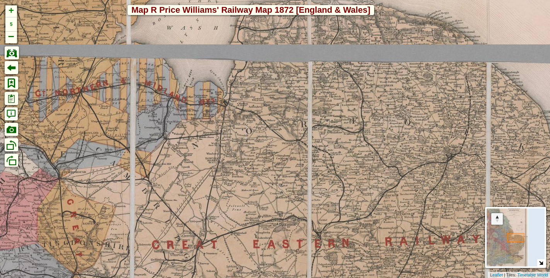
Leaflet (496, 275)
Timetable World (533, 275)
